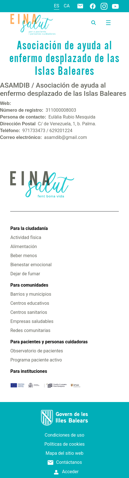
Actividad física (25, 237)
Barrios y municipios (30, 294)
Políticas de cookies (64, 444)
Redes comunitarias (30, 330)
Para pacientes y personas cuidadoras (49, 341)
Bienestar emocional (31, 264)
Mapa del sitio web (65, 453)
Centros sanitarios (28, 312)
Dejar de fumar (25, 273)
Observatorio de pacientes (36, 351)
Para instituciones (28, 371)
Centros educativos (29, 303)
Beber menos (23, 255)
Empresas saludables (31, 321)
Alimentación (23, 246)
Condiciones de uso (64, 435)
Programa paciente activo (36, 360)
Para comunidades (29, 285)
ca (67, 6)
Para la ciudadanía (29, 228)
